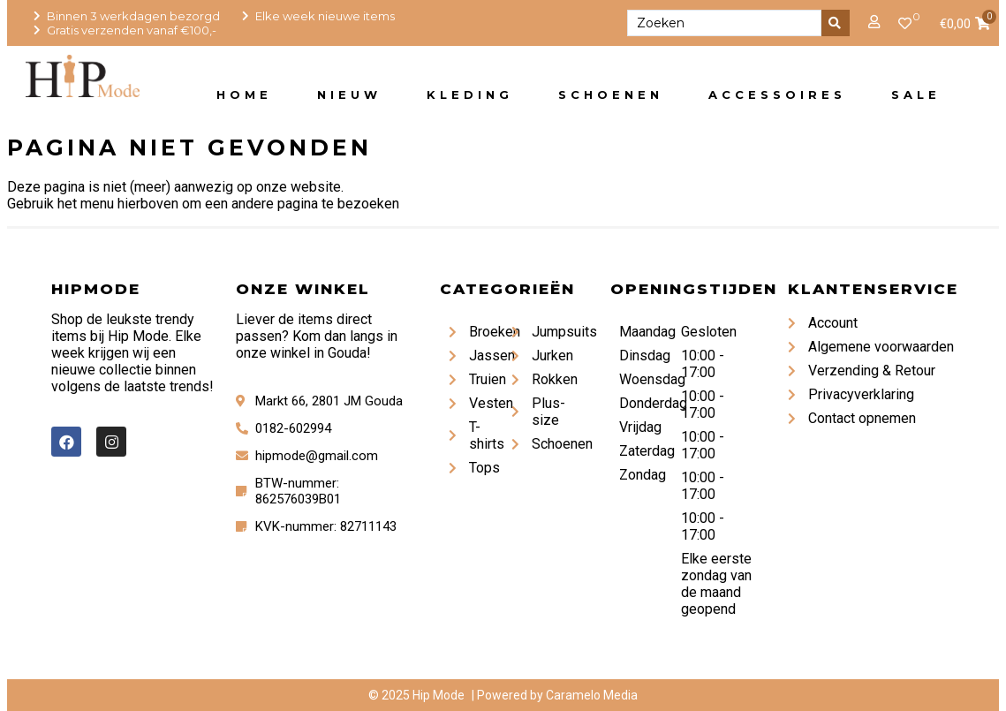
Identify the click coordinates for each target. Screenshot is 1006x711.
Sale (916, 94)
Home (244, 94)
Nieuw (349, 94)
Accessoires (777, 94)
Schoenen (610, 94)
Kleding (470, 94)
